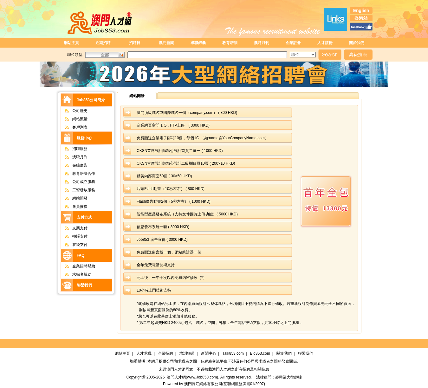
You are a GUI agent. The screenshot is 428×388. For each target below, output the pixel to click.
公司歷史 (73, 111)
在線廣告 (73, 165)
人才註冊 (325, 43)
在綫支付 (73, 244)
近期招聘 (103, 43)
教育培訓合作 (77, 173)
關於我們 (356, 43)
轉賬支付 (73, 236)
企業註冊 (293, 43)
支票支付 (73, 228)
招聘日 (134, 43)
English (361, 10)
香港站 (361, 18)
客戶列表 (73, 127)
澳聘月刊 (261, 43)
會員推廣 (73, 206)
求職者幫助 (75, 274)
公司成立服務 (77, 182)
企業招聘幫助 (77, 266)
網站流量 (73, 119)
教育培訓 (229, 43)
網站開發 (73, 198)
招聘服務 (73, 149)
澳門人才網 (175, 369)
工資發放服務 (77, 190)
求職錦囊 (198, 43)
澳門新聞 (166, 43)
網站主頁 (71, 43)
